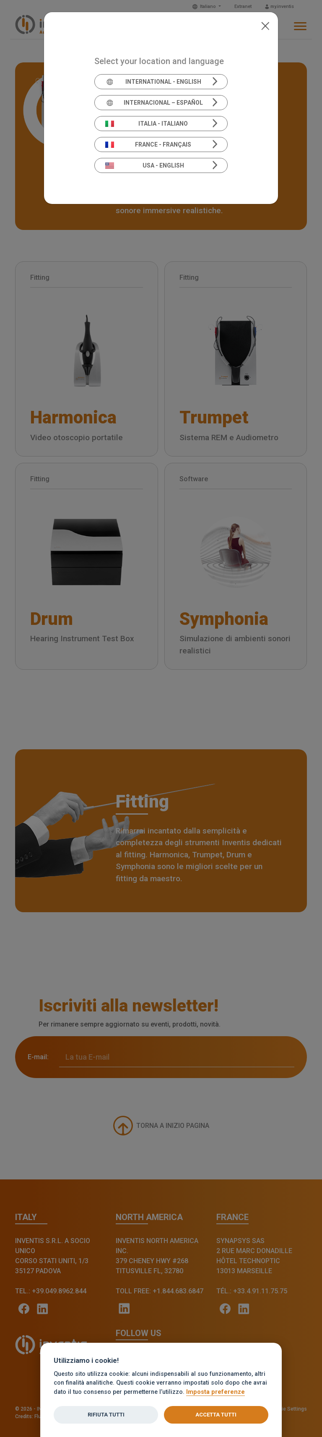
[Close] (265, 25)
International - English (153, 81)
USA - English (144, 165)
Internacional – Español (154, 102)
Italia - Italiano (146, 123)
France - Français (148, 144)
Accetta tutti (215, 1414)
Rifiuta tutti (106, 1414)
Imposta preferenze (215, 1392)
